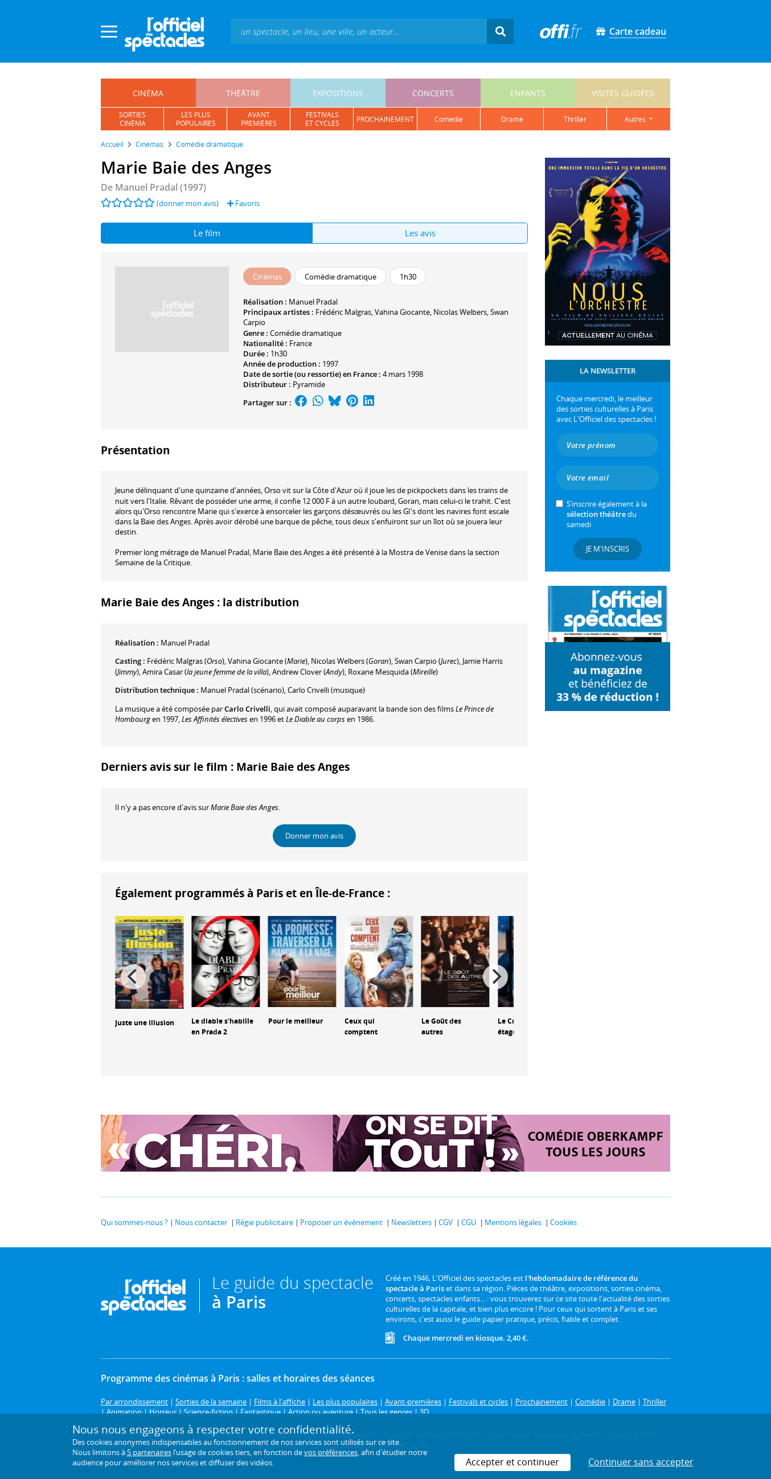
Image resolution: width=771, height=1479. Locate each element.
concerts (433, 93)
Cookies (563, 1222)
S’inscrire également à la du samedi (607, 514)
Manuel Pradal (313, 302)
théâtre (243, 93)
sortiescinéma (132, 119)
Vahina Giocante (402, 312)
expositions (338, 93)
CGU (468, 1222)
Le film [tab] (207, 233)
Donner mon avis (314, 836)
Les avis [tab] (420, 233)
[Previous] (133, 976)
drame (512, 119)
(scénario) (242, 690)
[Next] (495, 976)
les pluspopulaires (196, 119)
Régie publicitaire (264, 1222)
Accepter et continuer (512, 1462)
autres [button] (636, 119)
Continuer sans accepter (641, 1462)
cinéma (148, 93)
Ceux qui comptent (361, 1026)
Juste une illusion (144, 1023)
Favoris (243, 203)
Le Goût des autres (441, 1026)
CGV (445, 1222)
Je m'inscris (607, 549)
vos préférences (331, 1452)
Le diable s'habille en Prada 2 (222, 1026)
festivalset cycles (322, 119)
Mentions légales (513, 1222)
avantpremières (259, 119)
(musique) (326, 690)
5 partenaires (149, 1452)
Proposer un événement (341, 1222)
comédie (448, 119)
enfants (528, 93)
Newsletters (411, 1222)
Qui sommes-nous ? (134, 1222)
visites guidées (623, 93)
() (267, 661)
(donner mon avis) (188, 203)
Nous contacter (201, 1222)
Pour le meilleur (295, 1021)
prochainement (385, 119)
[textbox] (359, 31)
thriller (575, 119)
